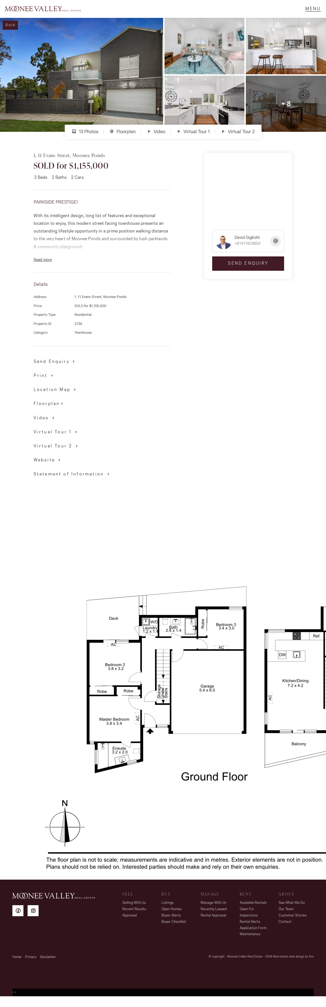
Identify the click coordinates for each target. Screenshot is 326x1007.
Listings (167, 910)
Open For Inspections (249, 919)
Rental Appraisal (213, 922)
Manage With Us (213, 910)
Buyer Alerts (171, 922)
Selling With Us (134, 910)
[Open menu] (309, 12)
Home (16, 964)
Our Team (286, 916)
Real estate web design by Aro (293, 963)
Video (156, 138)
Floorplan (122, 138)
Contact (285, 929)
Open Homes (171, 916)
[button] (44, 382)
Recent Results (134, 916)
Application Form (253, 935)
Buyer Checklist (173, 929)
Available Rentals (253, 910)
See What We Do (292, 910)
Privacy (30, 964)
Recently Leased (214, 916)
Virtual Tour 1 (193, 138)
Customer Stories (292, 922)
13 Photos (85, 138)
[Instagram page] (34, 918)
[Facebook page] (20, 918)
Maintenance (250, 941)
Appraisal (129, 922)
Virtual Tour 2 (238, 138)
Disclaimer (48, 964)
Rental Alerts (250, 929)
